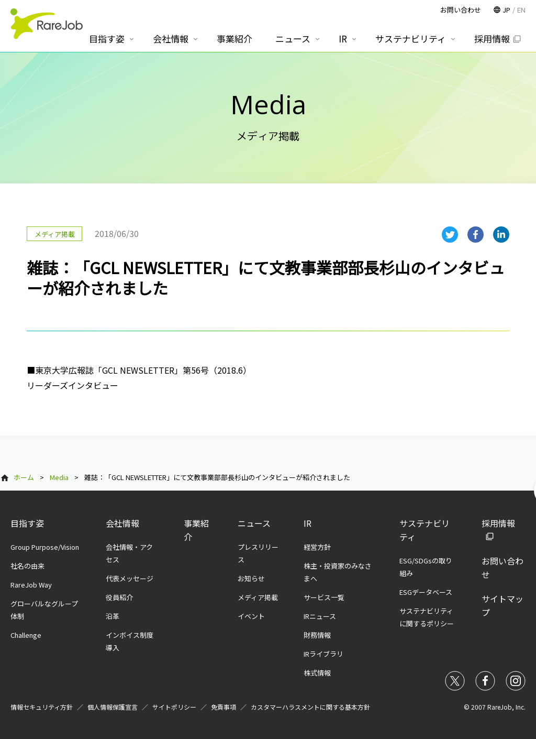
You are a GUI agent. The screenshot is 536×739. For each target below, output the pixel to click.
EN (521, 10)
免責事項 (223, 706)
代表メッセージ (129, 578)
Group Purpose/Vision (44, 547)
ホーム (24, 477)
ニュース (254, 523)
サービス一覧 (324, 597)
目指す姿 (27, 523)
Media (59, 477)
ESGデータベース (425, 592)
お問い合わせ (460, 10)
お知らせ (251, 578)
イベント (251, 616)
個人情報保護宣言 (112, 706)
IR (307, 523)
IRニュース (320, 616)
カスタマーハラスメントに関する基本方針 (310, 706)
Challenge (25, 635)
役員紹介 (119, 597)
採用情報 (492, 38)
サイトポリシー (174, 706)
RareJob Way (31, 585)
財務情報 (317, 635)
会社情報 (122, 523)
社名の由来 (27, 566)
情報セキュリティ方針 (41, 706)
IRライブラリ (323, 654)
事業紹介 (234, 38)
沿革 (112, 616)
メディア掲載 (258, 597)
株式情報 (317, 673)
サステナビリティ (410, 38)
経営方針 (317, 547)
